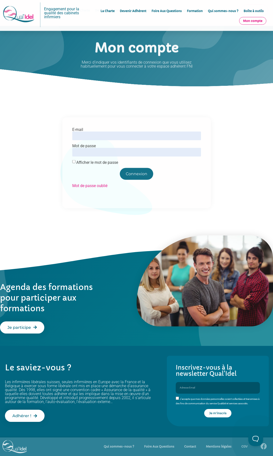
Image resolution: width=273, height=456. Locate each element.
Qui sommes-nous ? (223, 6)
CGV (244, 446)
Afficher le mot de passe (97, 171)
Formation (195, 6)
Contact (190, 446)
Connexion (136, 182)
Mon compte (252, 16)
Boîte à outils (254, 6)
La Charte (107, 6)
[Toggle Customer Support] (255, 438)
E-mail (77, 139)
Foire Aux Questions (166, 6)
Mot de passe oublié (89, 194)
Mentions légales (218, 446)
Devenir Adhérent (133, 6)
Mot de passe (84, 155)
